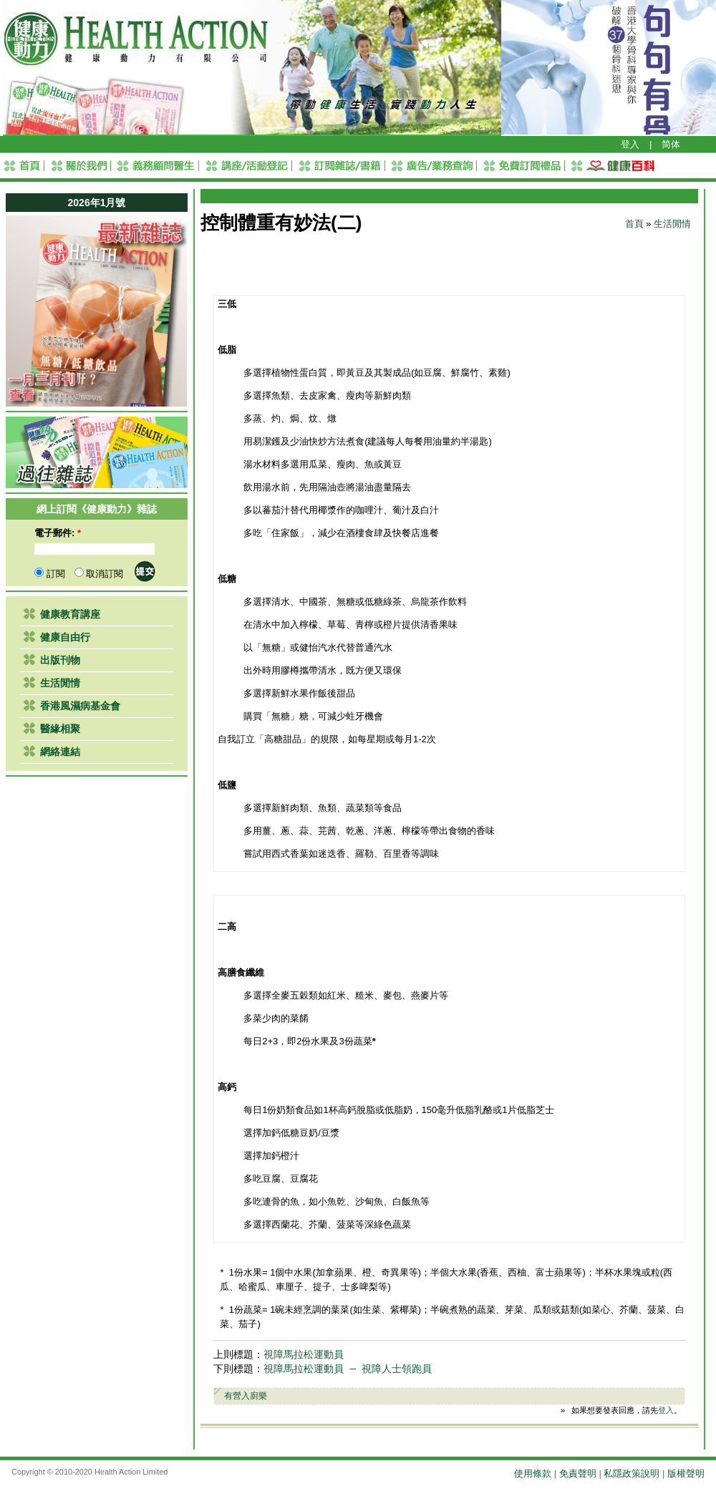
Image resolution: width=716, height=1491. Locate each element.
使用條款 (532, 1473)
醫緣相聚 (60, 728)
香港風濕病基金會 (80, 705)
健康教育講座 (70, 614)
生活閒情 (60, 683)
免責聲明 (577, 1473)
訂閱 (49, 573)
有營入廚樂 (245, 1395)
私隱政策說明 (631, 1473)
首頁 (634, 223)
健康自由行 (65, 637)
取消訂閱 (99, 573)
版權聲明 (686, 1473)
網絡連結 (60, 751)
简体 (671, 144)
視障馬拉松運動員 (303, 1354)
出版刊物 (60, 660)
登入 (630, 144)
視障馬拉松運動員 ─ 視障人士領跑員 (347, 1369)
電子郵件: (57, 533)
